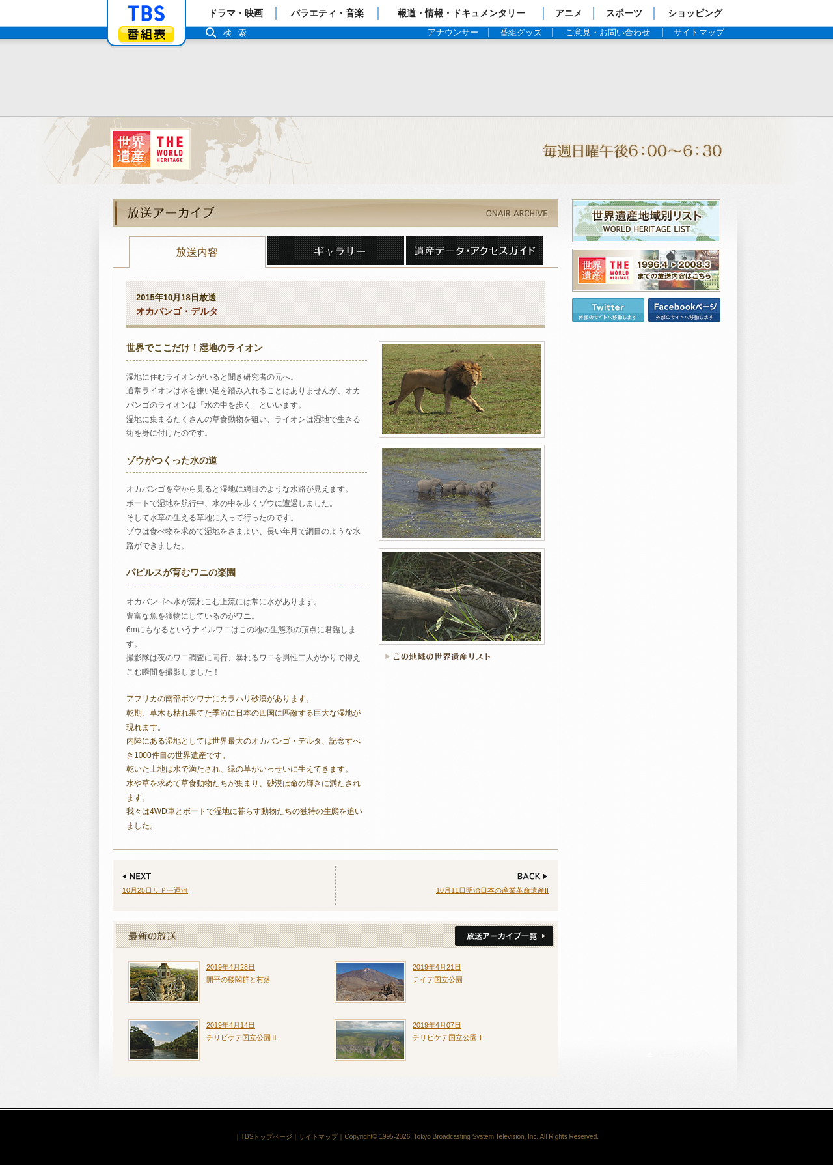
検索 (238, 33)
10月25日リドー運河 (155, 890)
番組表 (146, 34)
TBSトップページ (266, 1136)
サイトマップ (318, 1136)
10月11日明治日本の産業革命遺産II (492, 890)
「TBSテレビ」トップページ (146, 13)
